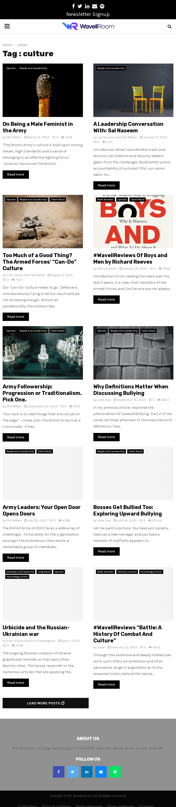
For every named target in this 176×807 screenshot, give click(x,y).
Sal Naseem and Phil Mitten (117, 137)
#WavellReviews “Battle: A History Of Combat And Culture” (127, 634)
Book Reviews (105, 199)
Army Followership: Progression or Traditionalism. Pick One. (42, 393)
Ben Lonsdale (107, 268)
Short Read (58, 199)
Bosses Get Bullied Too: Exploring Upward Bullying (127, 510)
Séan (101, 647)
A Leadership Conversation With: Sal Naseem (128, 127)
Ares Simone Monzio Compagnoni (31, 641)
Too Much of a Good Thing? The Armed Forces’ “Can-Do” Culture (40, 261)
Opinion (11, 68)
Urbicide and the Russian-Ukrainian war (36, 630)
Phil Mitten (14, 137)
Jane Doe (104, 400)
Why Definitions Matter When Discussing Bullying (130, 389)
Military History (127, 571)
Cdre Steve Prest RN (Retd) (26, 275)
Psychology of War (17, 576)
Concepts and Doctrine (20, 571)
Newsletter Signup (88, 14)
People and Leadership (33, 68)
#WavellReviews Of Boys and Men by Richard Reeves (130, 258)
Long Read (44, 571)
